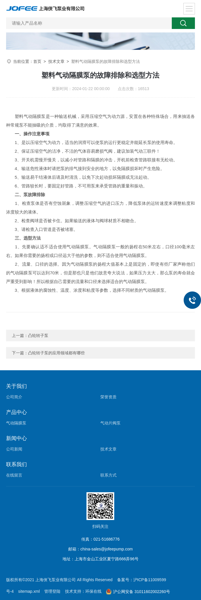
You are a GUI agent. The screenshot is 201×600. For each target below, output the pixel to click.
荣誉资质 (108, 397)
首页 (37, 61)
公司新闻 (14, 449)
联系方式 (108, 475)
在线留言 (14, 475)
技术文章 (56, 61)
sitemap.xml (29, 591)
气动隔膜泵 (16, 423)
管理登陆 (52, 591)
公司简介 (14, 397)
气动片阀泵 (110, 423)
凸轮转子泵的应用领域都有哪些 (56, 353)
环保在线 (93, 591)
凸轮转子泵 (38, 335)
